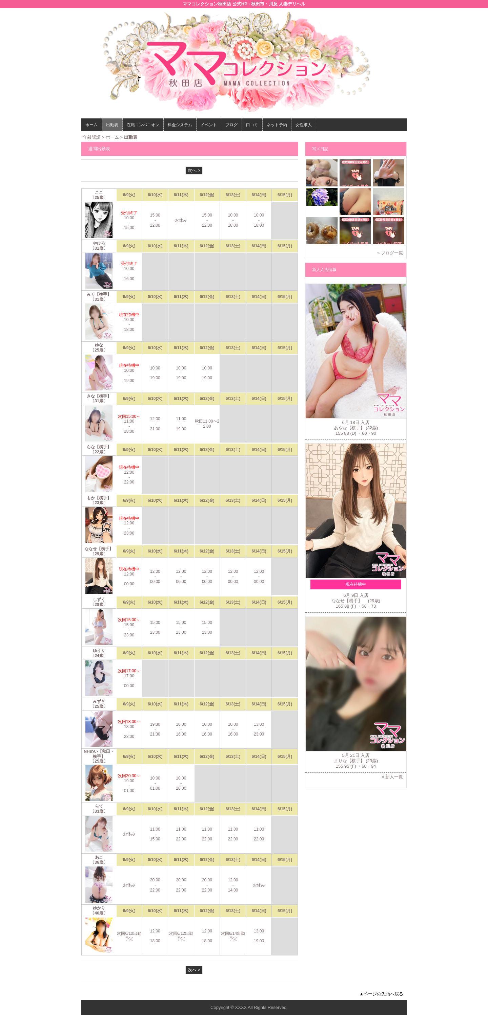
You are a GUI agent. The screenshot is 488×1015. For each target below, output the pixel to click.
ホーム (91, 124)
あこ (99, 857)
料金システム (180, 124)
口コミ (252, 124)
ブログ (231, 124)
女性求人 (304, 124)
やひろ (99, 243)
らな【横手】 (99, 447)
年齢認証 (92, 137)
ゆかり (99, 908)
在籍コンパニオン (143, 124)
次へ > (194, 170)
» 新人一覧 (392, 776)
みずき (99, 701)
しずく (99, 599)
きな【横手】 (99, 396)
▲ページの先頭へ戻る (381, 993)
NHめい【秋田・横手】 (99, 754)
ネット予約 (277, 124)
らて (99, 806)
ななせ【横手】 (101, 548)
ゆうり (99, 650)
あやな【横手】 (349, 427)
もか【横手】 (99, 498)
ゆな (99, 345)
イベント (209, 124)
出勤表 (112, 124)
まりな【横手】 (349, 760)
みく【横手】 (99, 294)
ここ (99, 192)
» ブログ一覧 (390, 252)
